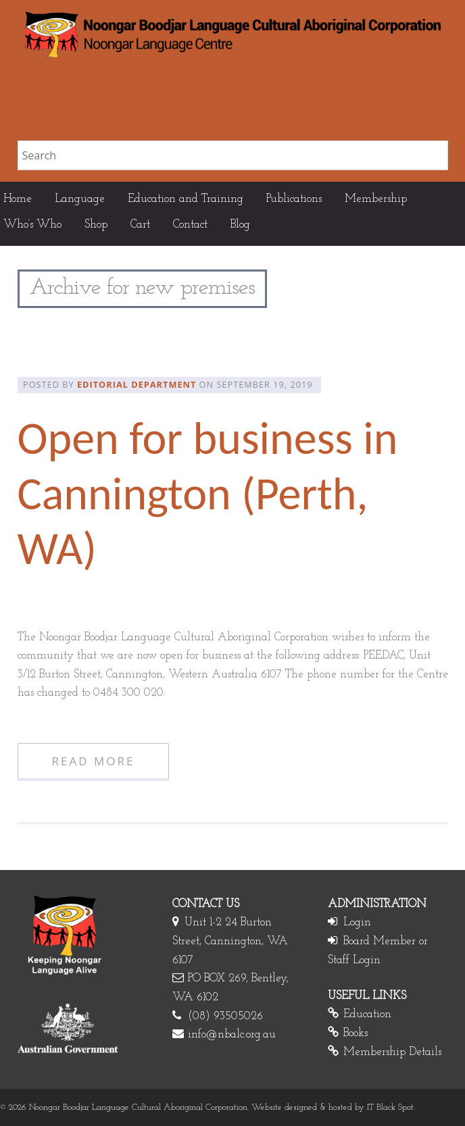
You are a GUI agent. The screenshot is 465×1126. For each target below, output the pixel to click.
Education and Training (185, 199)
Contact (190, 224)
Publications (294, 199)
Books (355, 1033)
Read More (93, 761)
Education (367, 1014)
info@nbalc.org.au (232, 1034)
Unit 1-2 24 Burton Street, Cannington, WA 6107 (230, 941)
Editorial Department (136, 384)
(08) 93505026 (225, 1016)
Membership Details (392, 1052)
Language (80, 199)
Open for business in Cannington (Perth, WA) (208, 493)
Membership (376, 199)
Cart (140, 224)
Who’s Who (32, 224)
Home (17, 199)
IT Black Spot (390, 1107)
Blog (240, 224)
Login (357, 922)
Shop (95, 224)
